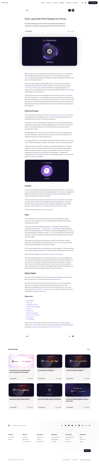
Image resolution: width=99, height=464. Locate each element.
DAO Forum (68, 441)
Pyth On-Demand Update (33, 307)
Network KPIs (40, 441)
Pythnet (28, 309)
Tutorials (53, 441)
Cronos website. (48, 209)
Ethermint (54, 200)
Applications (26, 439)
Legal (81, 441)
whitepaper (51, 254)
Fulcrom (27, 78)
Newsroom (82, 439)
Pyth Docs (29, 302)
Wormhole (68, 90)
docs (56, 254)
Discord (44, 291)
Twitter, (34, 325)
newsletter (35, 327)
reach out (58, 279)
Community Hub (70, 437)
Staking (39, 439)
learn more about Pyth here (53, 327)
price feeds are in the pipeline (41, 289)
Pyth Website (30, 300)
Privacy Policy (66, 459)
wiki (62, 254)
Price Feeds (11, 437)
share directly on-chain (49, 228)
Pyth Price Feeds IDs (32, 313)
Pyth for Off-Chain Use (33, 315)
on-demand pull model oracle (57, 115)
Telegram (67, 323)
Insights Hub (40, 437)
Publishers (25, 437)
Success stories (27, 441)
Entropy (10, 439)
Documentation (55, 437)
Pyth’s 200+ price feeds (31, 87)
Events (67, 439)
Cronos (63, 73)
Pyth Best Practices (32, 305)
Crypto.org (42, 206)
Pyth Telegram (30, 319)
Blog (81, 437)
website (45, 254)
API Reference (54, 439)
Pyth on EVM (29, 311)
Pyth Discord (30, 317)
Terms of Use (75, 459)
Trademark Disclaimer (85, 459)
